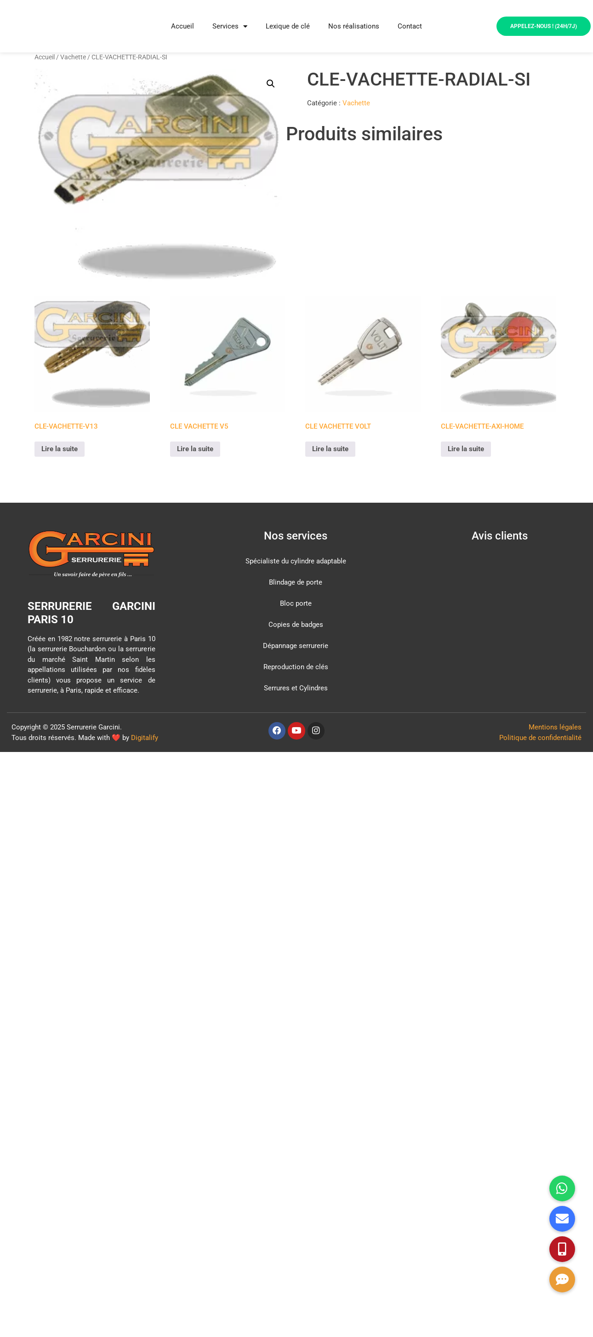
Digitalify (144, 738)
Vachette (73, 57)
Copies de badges (295, 624)
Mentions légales (555, 727)
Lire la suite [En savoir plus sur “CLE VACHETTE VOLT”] (330, 449)
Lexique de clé (288, 26)
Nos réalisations (353, 26)
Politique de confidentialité (540, 738)
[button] (270, 83)
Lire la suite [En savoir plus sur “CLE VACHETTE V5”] (195, 449)
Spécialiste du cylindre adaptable (295, 561)
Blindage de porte (295, 582)
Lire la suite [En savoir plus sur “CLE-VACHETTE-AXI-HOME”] (466, 449)
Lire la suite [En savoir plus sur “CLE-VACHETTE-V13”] (59, 449)
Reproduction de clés (295, 667)
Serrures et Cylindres (296, 688)
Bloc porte (296, 603)
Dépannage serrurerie (295, 646)
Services (229, 26)
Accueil (182, 26)
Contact (410, 26)
